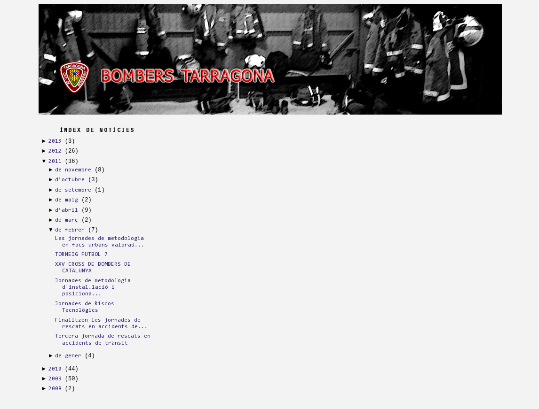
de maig (66, 200)
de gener (68, 356)
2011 (55, 161)
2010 (55, 369)
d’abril (66, 210)
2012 (55, 151)
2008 (55, 389)
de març (66, 220)
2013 (55, 141)
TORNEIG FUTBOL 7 (81, 254)
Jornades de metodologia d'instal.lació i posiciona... (93, 287)
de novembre (73, 170)
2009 (55, 379)
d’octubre (70, 180)
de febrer (70, 230)
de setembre (73, 190)
